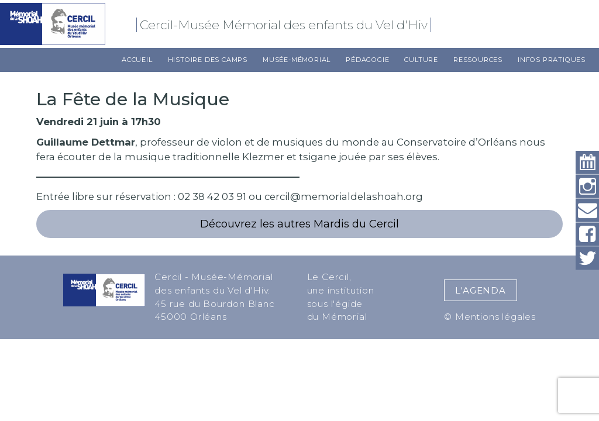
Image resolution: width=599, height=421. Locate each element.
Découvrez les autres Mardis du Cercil (299, 224)
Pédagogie (367, 60)
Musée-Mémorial (297, 60)
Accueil (137, 60)
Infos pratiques (552, 60)
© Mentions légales (489, 316)
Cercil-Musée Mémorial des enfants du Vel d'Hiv (285, 25)
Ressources (477, 60)
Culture (421, 60)
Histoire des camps (207, 60)
